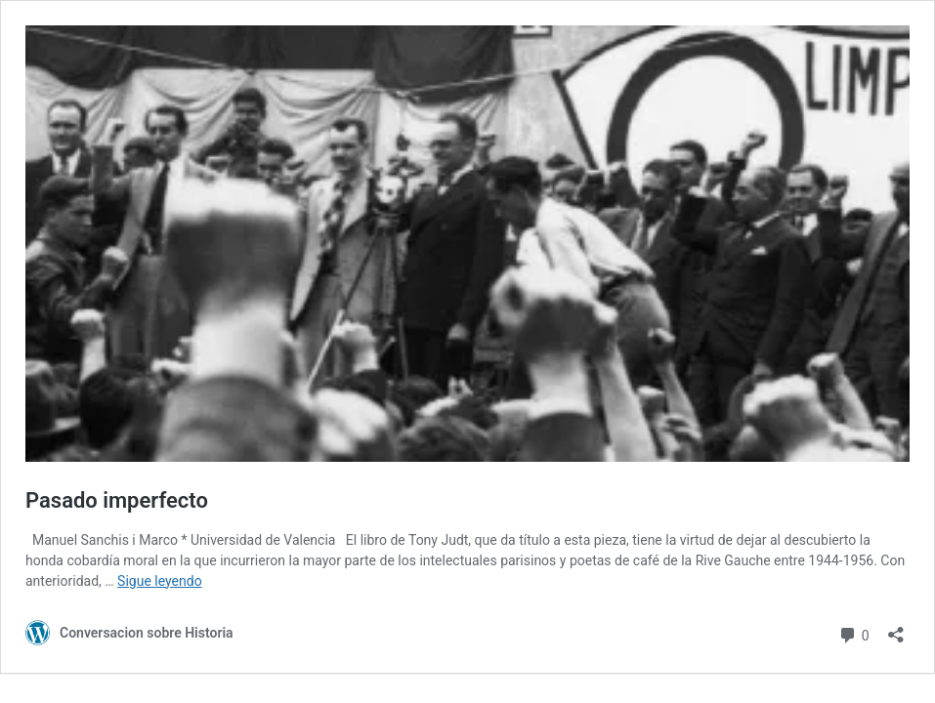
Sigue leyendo (159, 581)
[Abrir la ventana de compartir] (896, 628)
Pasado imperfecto (116, 500)
